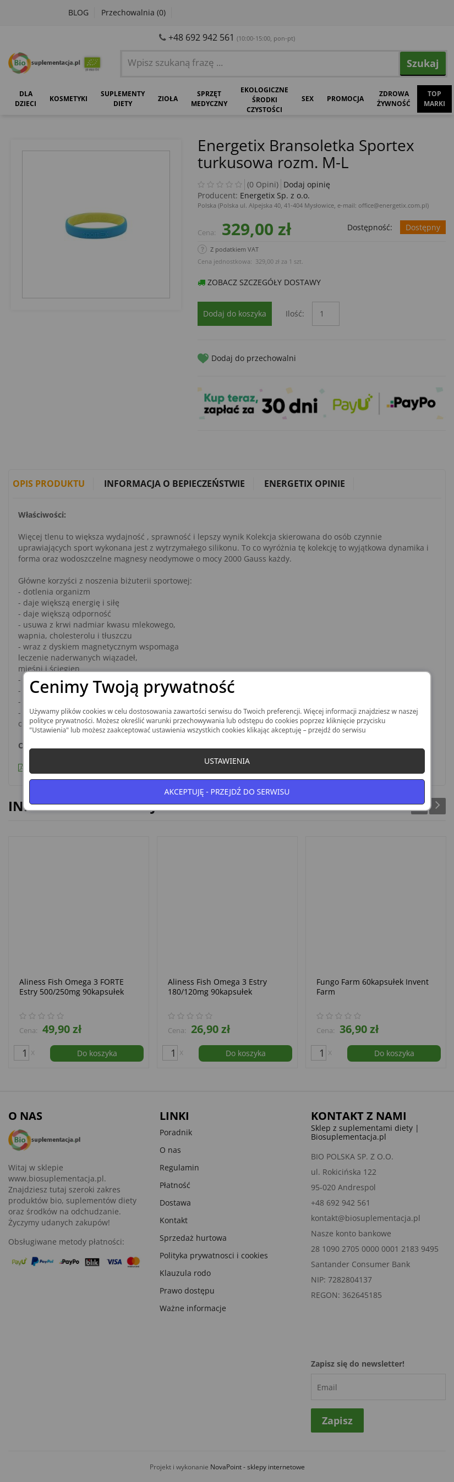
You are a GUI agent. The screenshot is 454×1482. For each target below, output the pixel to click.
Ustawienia (227, 761)
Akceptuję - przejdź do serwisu (227, 791)
